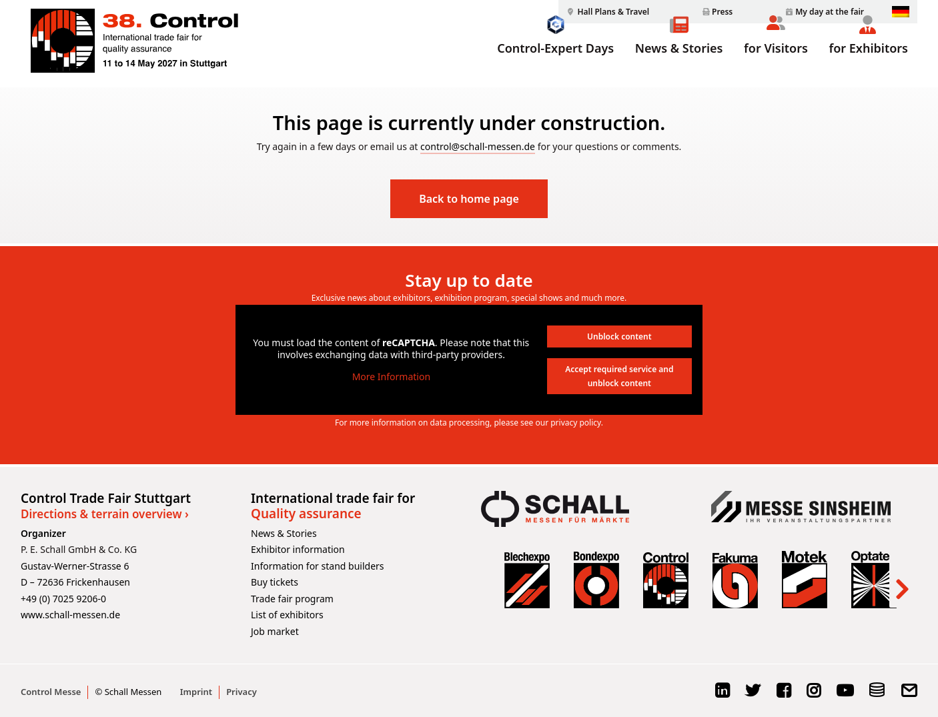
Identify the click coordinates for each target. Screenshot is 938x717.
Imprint (196, 692)
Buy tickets (274, 582)
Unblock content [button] (619, 336)
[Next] (901, 579)
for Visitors (776, 65)
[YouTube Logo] (845, 694)
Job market (275, 631)
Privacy (241, 692)
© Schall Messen (128, 692)
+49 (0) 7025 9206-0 (63, 598)
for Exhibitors (868, 65)
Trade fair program (292, 598)
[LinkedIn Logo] (722, 694)
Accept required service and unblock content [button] (619, 376)
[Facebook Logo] (784, 694)
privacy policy (575, 422)
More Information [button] (391, 377)
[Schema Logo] (877, 694)
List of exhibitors (287, 614)
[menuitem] (606, 11)
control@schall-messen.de (477, 146)
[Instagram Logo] (814, 694)
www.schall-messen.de (70, 614)
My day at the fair (829, 11)
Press (722, 11)
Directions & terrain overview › (105, 514)
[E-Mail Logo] (909, 694)
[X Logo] (753, 694)
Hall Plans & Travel (613, 11)
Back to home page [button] (469, 198)
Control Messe (51, 692)
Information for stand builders (317, 566)
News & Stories (679, 65)
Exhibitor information (298, 549)
